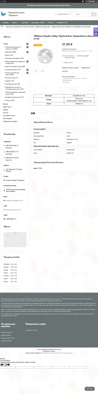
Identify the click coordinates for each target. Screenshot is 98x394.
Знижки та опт (62, 22)
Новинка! (8, 100)
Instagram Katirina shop (8, 338)
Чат (89, 389)
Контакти (25, 22)
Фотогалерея (7, 118)
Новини (5, 110)
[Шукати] (94, 14)
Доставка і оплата (38, 22)
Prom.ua (58, 349)
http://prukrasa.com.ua (13, 210)
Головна (5, 22)
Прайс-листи (7, 107)
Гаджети (8, 81)
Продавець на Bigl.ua (49, 351)
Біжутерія (8, 52)
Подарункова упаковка (13, 97)
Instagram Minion (6, 335)
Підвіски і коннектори (43, 27)
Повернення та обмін (10, 121)
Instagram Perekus (6, 341)
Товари (14, 22)
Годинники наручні (11, 69)
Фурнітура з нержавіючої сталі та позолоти (20, 27)
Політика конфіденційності (65, 353)
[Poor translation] (7, 364)
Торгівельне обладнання (13, 58)
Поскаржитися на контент (49, 353)
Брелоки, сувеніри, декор (13, 66)
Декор (8, 55)
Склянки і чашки (11, 78)
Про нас (51, 22)
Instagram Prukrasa (6, 332)
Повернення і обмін (31, 330)
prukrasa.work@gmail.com (14, 200)
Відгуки (5, 104)
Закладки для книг (11, 84)
